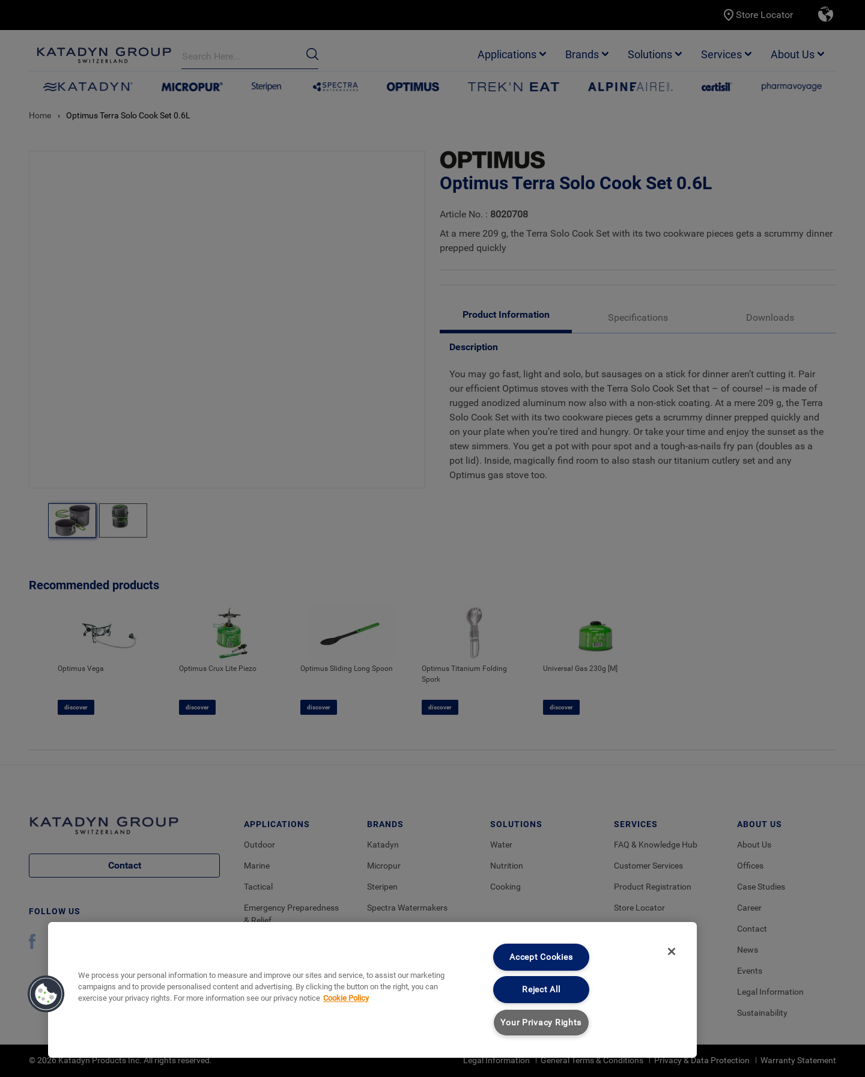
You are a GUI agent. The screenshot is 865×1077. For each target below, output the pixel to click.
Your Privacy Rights (540, 1023)
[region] (372, 990)
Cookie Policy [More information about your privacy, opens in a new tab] (346, 998)
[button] (46, 994)
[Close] (671, 951)
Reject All (541, 989)
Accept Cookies (540, 957)
